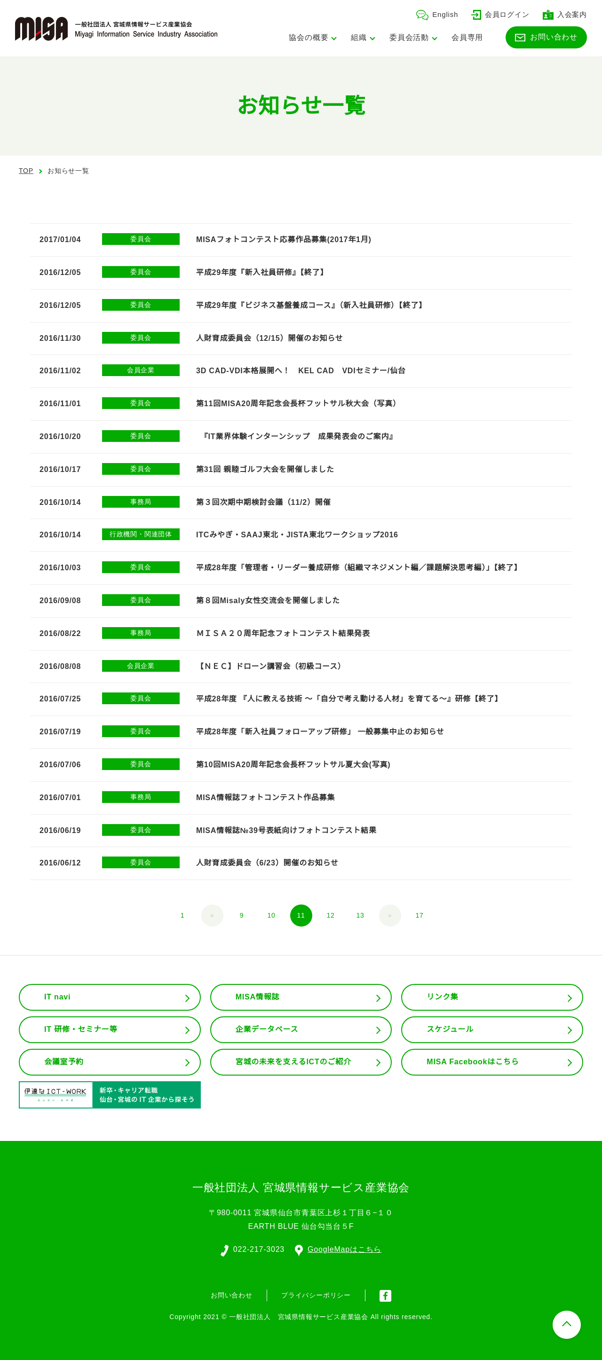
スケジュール (450, 1029)
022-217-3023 (258, 1248)
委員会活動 (409, 37)
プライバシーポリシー (316, 1294)
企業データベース (267, 1029)
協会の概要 (308, 37)
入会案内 (565, 14)
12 (330, 915)
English (437, 14)
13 (360, 915)
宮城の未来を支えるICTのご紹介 (294, 1062)
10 (271, 915)
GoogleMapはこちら (338, 1248)
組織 (359, 37)
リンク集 (442, 997)
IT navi (58, 997)
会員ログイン (500, 14)
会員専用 (467, 37)
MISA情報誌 (257, 997)
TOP (26, 170)
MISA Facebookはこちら (473, 1062)
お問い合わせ (546, 36)
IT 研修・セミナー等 (81, 1029)
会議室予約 (64, 1062)
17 (419, 915)
